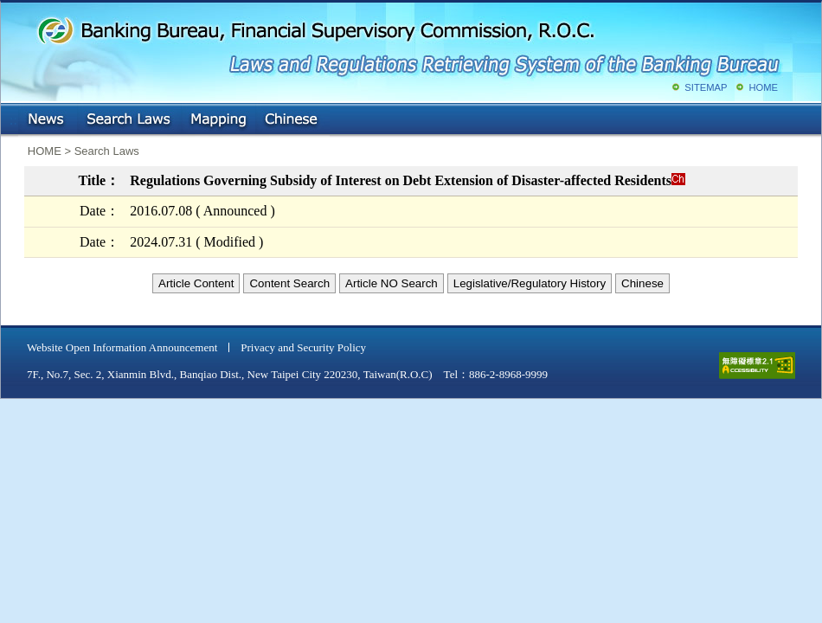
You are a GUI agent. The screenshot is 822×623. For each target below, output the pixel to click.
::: (13, 116)
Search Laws (129, 120)
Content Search (289, 283)
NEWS (47, 120)
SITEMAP (705, 87)
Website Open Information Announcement (122, 347)
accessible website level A (757, 365)
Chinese (292, 120)
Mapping (218, 120)
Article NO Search (391, 283)
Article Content (196, 283)
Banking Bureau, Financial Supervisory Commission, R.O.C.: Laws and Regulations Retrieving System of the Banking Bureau (407, 43)
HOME (763, 87)
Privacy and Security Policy (303, 347)
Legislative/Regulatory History (529, 283)
